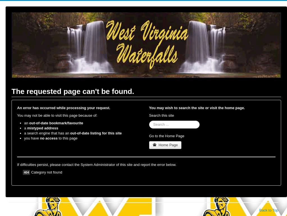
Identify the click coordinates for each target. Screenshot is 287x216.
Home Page (165, 145)
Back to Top (268, 210)
